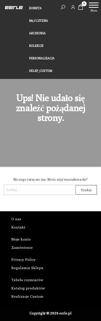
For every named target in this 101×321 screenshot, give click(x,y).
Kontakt (18, 227)
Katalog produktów (28, 288)
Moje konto (21, 239)
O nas (16, 219)
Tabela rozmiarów (27, 280)
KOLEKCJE (36, 46)
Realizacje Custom (27, 296)
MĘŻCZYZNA (38, 21)
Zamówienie (22, 247)
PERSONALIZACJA (41, 58)
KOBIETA (35, 8)
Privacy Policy (23, 259)
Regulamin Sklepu (27, 268)
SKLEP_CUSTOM (40, 71)
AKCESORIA (37, 33)
